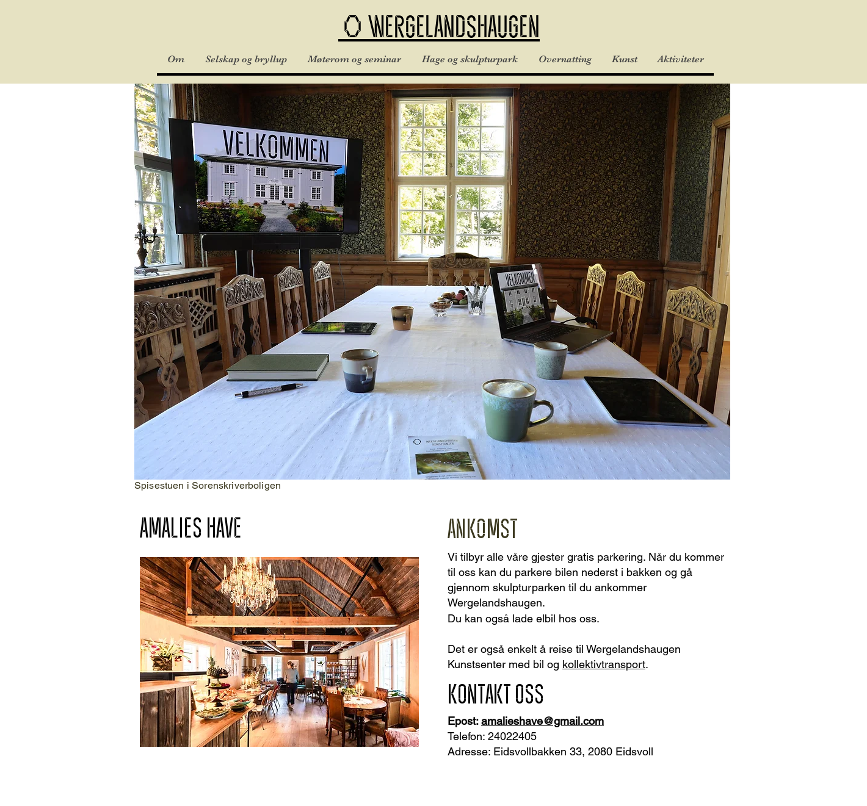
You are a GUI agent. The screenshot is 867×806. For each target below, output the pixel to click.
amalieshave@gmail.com (542, 720)
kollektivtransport (603, 664)
